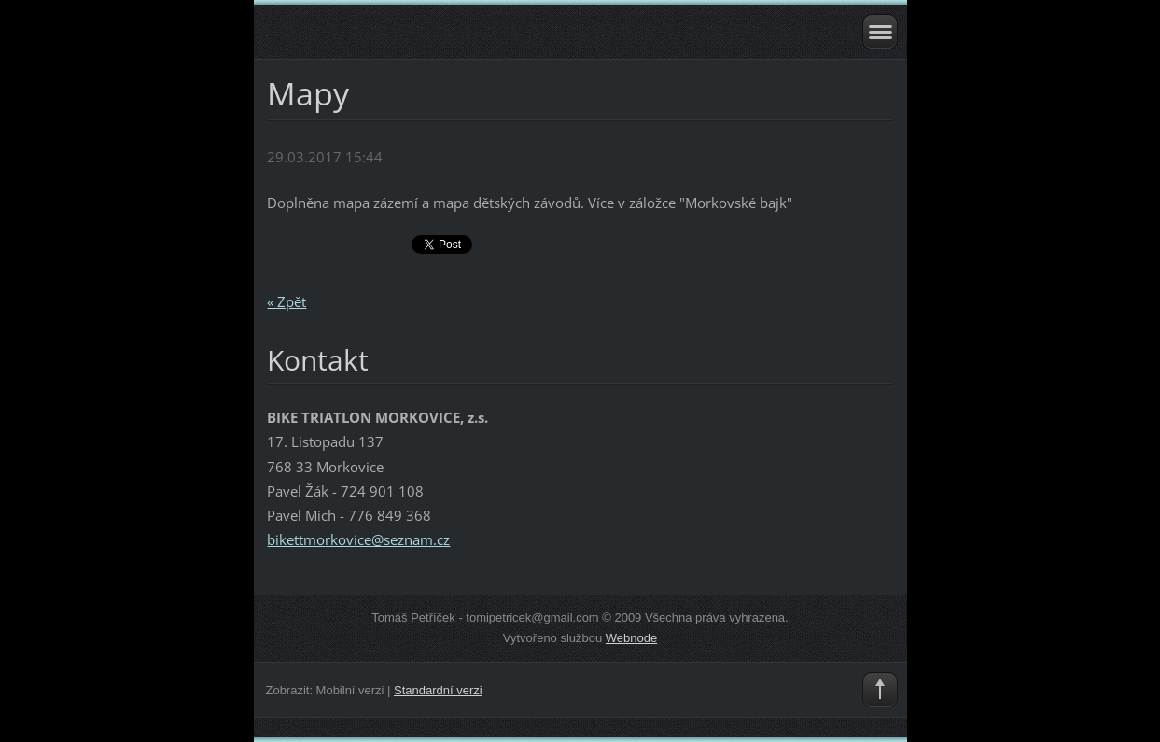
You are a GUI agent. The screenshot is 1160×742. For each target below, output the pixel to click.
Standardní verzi (438, 690)
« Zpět (286, 301)
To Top (880, 689)
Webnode (631, 638)
